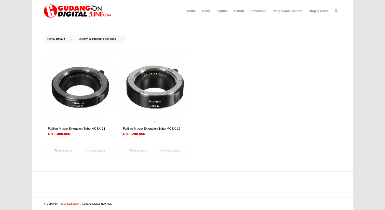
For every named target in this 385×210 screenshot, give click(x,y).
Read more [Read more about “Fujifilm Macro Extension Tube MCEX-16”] (138, 151)
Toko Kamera (69, 203)
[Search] (336, 11)
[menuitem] (191, 11)
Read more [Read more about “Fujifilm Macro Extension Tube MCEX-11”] (63, 151)
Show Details (96, 151)
